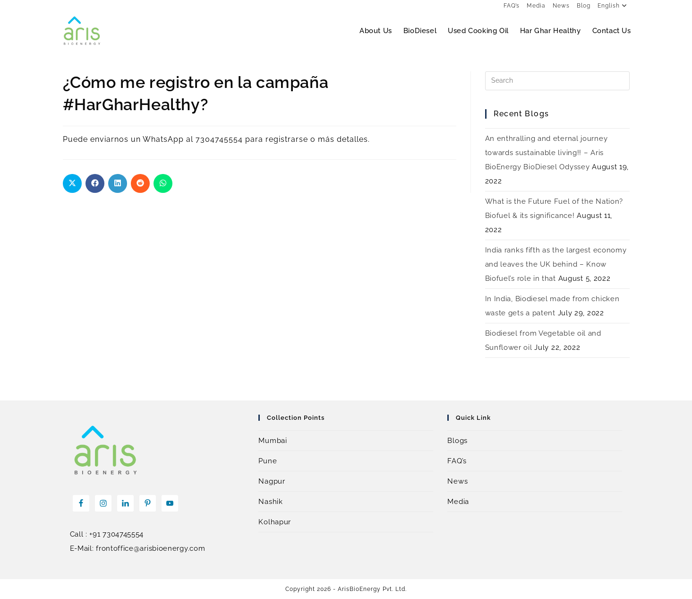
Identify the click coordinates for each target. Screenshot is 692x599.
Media (536, 5)
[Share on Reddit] (140, 183)
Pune (267, 461)
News (561, 5)
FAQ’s (512, 5)
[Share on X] (72, 183)
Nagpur (271, 481)
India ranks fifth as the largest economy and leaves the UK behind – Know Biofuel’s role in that (556, 264)
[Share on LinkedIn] (117, 183)
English (614, 5)
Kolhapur (274, 522)
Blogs (457, 440)
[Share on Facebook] (94, 183)
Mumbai (272, 440)
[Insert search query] (557, 80)
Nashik (270, 501)
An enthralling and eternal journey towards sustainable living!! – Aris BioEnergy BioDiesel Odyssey (546, 152)
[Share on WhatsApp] (163, 183)
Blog (583, 5)
